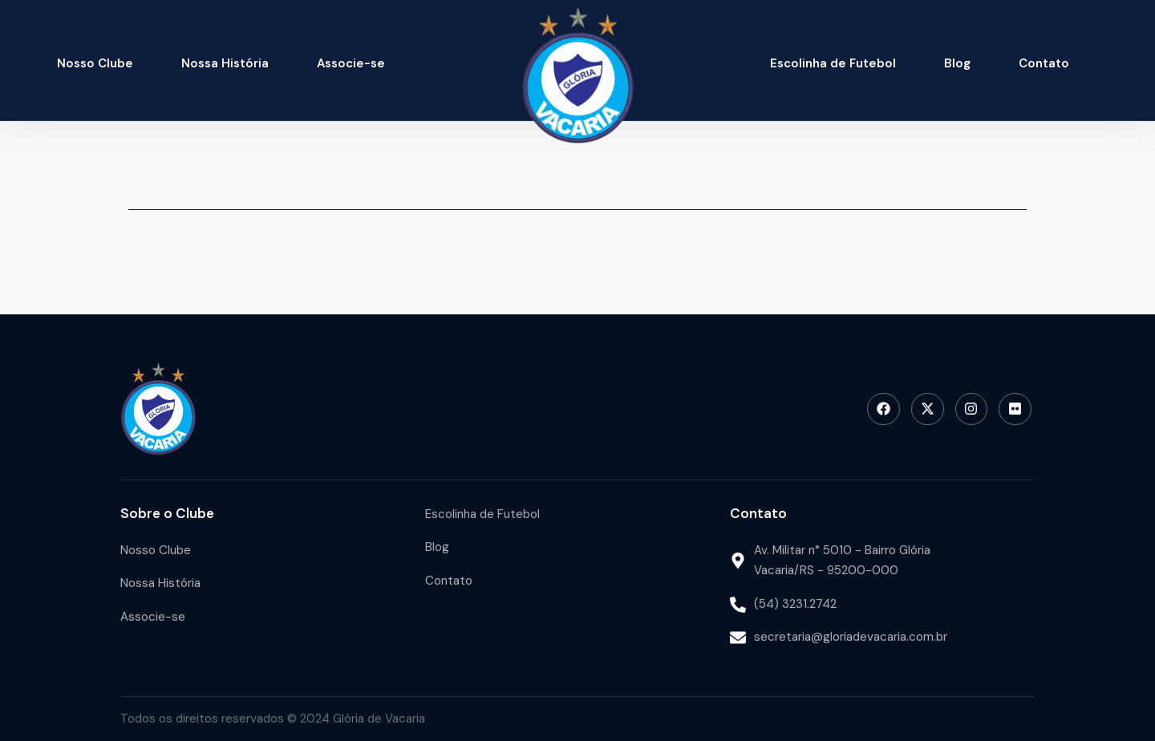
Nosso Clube (95, 63)
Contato (1044, 63)
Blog (957, 63)
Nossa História (225, 63)
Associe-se (351, 63)
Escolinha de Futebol (833, 63)
